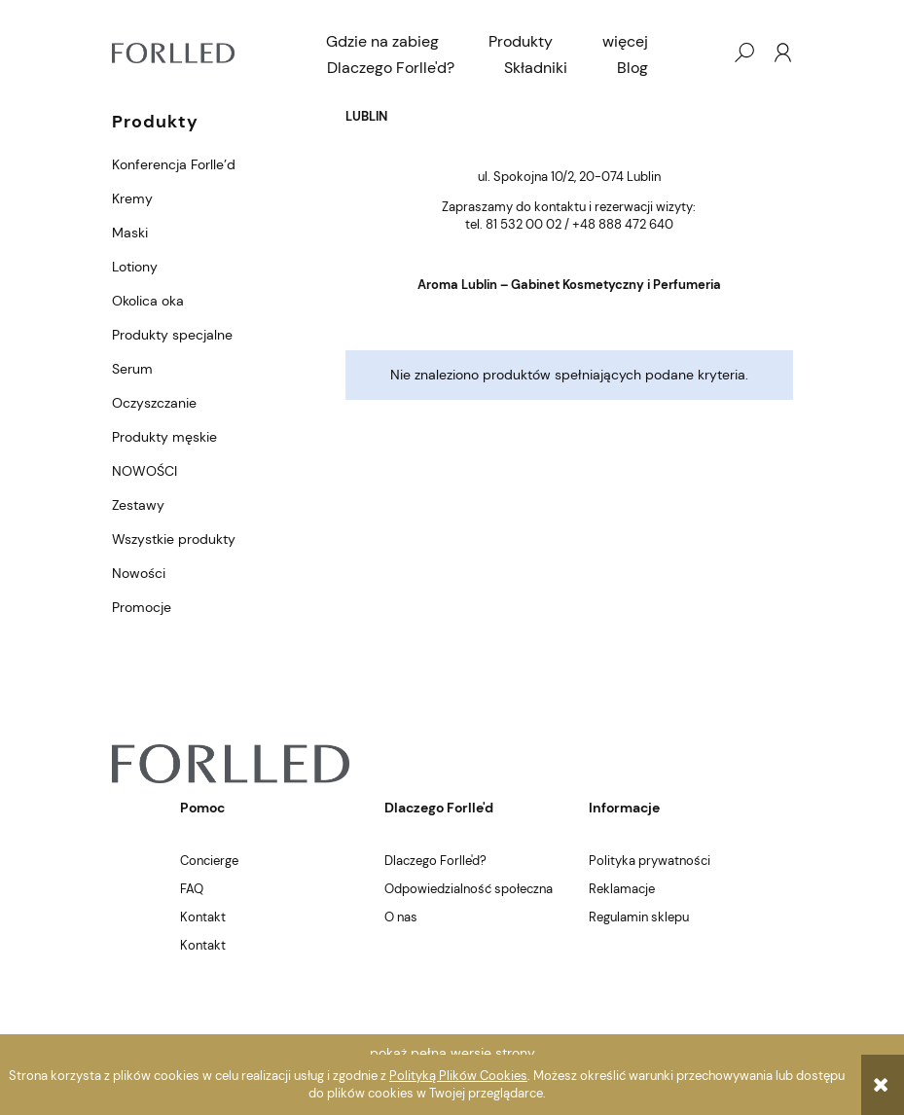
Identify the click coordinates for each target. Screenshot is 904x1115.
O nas (400, 917)
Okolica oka (148, 300)
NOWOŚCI (144, 471)
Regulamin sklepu (639, 917)
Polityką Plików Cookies (458, 1075)
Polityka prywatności (649, 860)
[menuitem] (382, 42)
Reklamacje (622, 889)
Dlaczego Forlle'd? (435, 860)
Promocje (141, 607)
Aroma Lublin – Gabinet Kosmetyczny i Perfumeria (569, 284)
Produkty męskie (164, 437)
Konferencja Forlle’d (173, 164)
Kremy (132, 198)
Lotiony (135, 266)
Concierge (209, 860)
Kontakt (203, 917)
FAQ (191, 889)
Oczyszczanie (154, 403)
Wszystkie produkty (173, 539)
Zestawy (138, 505)
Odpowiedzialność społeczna (468, 889)
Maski (130, 232)
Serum (132, 369)
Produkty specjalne (172, 334)
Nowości (138, 573)
